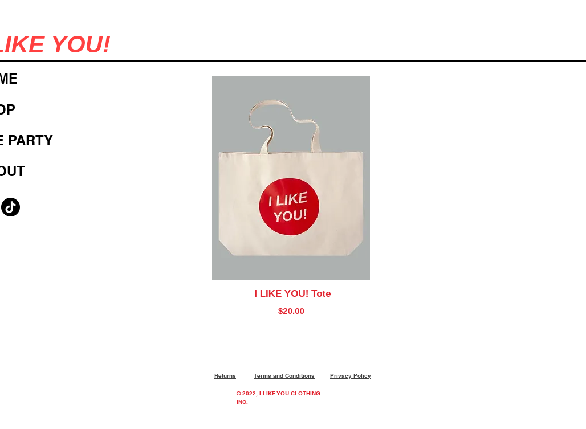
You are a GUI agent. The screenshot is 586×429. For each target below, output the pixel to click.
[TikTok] (10, 207)
